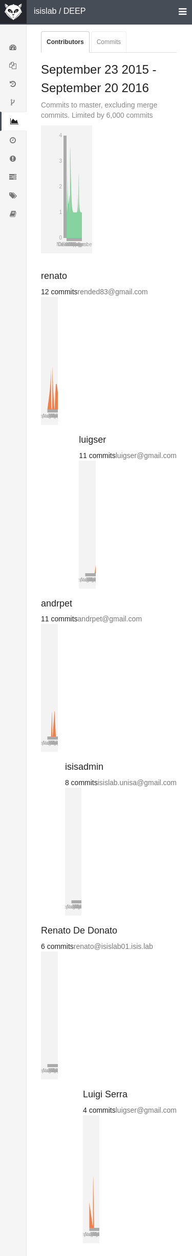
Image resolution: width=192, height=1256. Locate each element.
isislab (45, 11)
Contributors (65, 42)
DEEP (74, 11)
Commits (109, 42)
